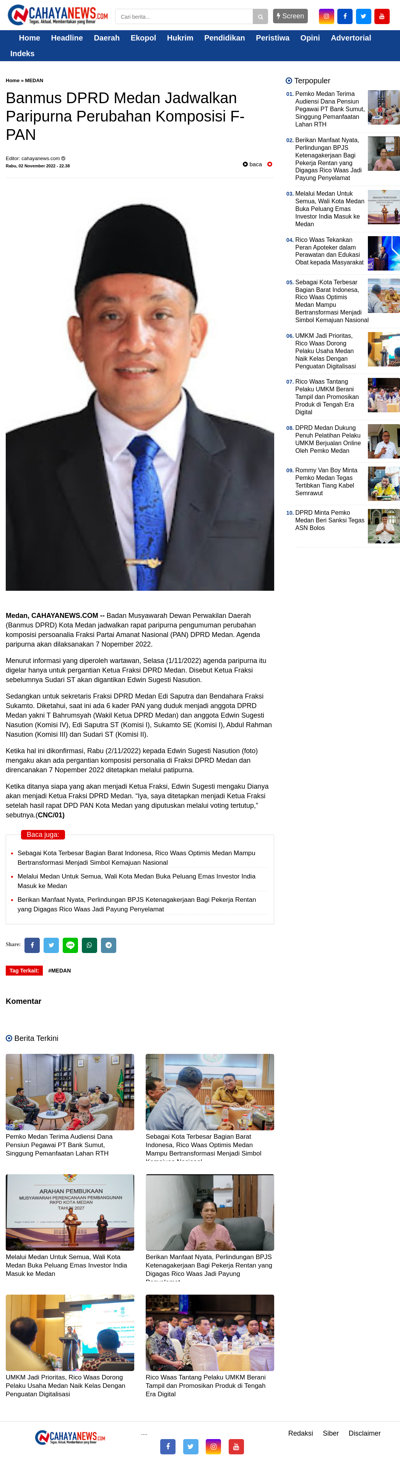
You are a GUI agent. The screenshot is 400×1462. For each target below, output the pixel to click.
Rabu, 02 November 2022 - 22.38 (38, 166)
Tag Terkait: (24, 971)
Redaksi (300, 1433)
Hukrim (180, 38)
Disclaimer (365, 1433)
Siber (331, 1433)
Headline (67, 38)
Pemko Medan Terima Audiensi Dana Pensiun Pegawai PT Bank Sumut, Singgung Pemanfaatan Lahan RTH (59, 1145)
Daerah (107, 38)
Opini (310, 38)
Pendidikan (224, 38)
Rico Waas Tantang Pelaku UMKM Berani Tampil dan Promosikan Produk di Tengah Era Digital (206, 1386)
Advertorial (351, 38)
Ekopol (143, 38)
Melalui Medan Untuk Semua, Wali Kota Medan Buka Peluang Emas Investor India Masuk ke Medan (66, 1265)
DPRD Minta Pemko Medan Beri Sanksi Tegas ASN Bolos (329, 520)
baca (252, 164)
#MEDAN (59, 971)
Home (25, 38)
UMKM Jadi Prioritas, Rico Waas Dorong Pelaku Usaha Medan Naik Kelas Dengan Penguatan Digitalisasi (65, 1386)
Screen (290, 16)
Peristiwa (272, 38)
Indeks (22, 53)
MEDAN (34, 80)
